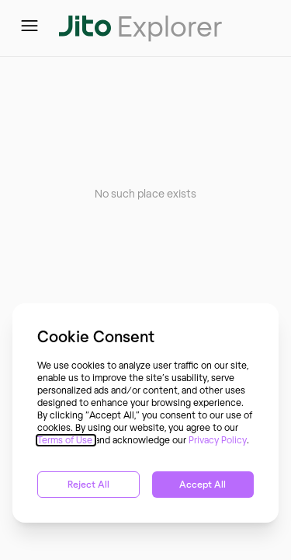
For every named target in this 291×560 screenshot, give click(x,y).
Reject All (88, 484)
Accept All (202, 484)
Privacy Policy (218, 440)
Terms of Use (66, 440)
